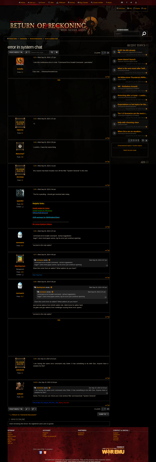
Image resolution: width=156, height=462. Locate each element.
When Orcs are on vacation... (130, 131)
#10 (36, 382)
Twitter (115, 436)
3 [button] (133, 140)
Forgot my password (49, 436)
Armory (72, 2)
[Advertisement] (59, 98)
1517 (22, 245)
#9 (35, 359)
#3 (35, 142)
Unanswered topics (124, 145)
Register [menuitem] (137, 8)
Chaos (125, 124)
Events (127, 70)
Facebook (116, 434)
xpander (20, 201)
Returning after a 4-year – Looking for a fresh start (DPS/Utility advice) (133, 95)
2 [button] (131, 140)
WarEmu (81, 434)
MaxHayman (20, 266)
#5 (35, 189)
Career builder (98, 2)
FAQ (130, 8)
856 (22, 204)
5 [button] (138, 140)
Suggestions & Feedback (135, 52)
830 (22, 397)
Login (44, 434)
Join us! (10, 443)
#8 (35, 282)
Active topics (137, 145)
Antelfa (20, 69)
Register (45, 433)
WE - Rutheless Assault (127, 86)
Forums (10, 434)
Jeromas (20, 177)
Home (23, 2)
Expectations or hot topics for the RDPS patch (133, 104)
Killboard (62, 2)
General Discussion (131, 97)
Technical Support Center (130, 61)
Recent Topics (136, 45)
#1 (35, 57)
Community (124, 52)
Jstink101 (20, 370)
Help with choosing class (128, 122)
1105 (22, 272)
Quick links (122, 8)
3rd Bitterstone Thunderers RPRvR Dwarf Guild (133, 77)
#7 (35, 254)
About (109, 2)
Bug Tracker (83, 2)
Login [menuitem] (144, 8)
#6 (35, 231)
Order (124, 79)
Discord (115, 440)
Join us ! (33, 2)
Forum (43, 2)
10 (22, 72)
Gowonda (81, 433)
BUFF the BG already (126, 50)
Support (120, 61)
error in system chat (51, 38)
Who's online (12, 436)
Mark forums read (130, 150)
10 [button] (143, 140)
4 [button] (136, 140)
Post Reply (15, 52)
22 (22, 373)
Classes (120, 124)
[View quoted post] (49, 260)
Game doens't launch (126, 59)
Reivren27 (20, 154)
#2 (35, 119)
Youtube (116, 438)
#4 (35, 166)
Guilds (119, 79)
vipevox (20, 130)
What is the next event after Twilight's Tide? (133, 68)
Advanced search (122, 30)
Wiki (52, 2)
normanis (20, 243)
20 (22, 180)
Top (108, 77)
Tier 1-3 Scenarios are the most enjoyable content (133, 113)
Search (144, 34)
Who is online (18, 419)
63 (22, 133)
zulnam (20, 394)
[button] (146, 140)
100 (22, 157)
